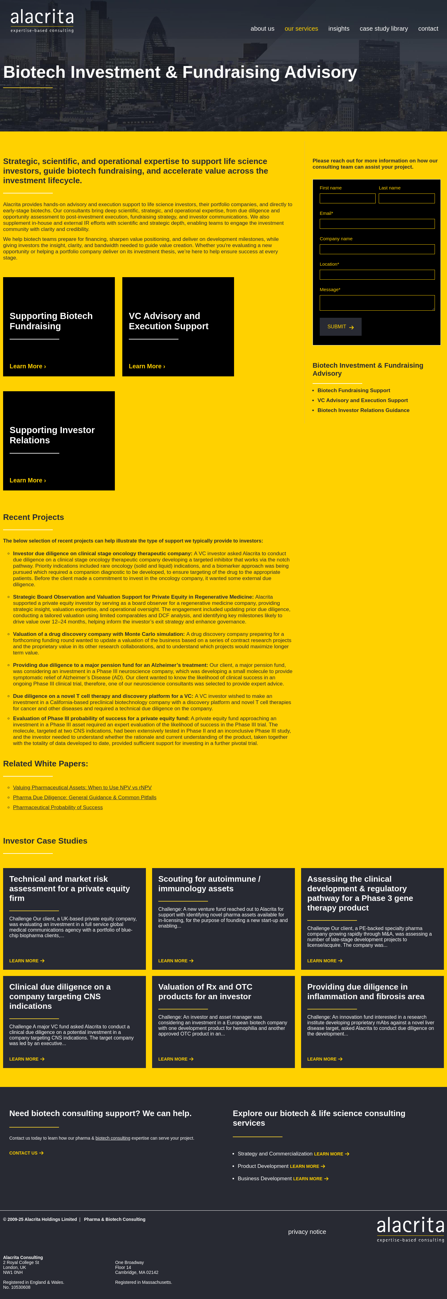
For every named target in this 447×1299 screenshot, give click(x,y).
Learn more (328, 1153)
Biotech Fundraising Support (354, 390)
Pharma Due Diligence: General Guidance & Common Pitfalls (84, 797)
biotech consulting (113, 1138)
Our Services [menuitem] (301, 28)
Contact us (23, 1152)
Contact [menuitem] (428, 28)
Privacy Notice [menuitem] (307, 1231)
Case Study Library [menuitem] (384, 28)
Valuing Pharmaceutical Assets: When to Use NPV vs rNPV (82, 788)
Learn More (23, 960)
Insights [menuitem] (339, 28)
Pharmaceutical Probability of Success (58, 807)
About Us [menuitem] (263, 28)
